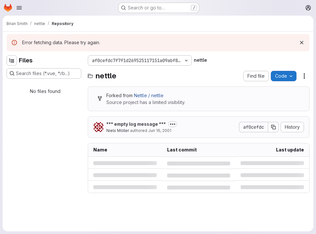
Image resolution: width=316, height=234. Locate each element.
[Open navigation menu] (19, 8)
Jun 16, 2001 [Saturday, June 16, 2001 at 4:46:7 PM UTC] (159, 130)
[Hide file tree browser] (12, 60)
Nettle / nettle (149, 95)
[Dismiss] (302, 42)
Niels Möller (117, 130)
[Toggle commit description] (172, 124)
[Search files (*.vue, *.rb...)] (44, 73)
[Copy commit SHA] (273, 127)
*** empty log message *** (136, 124)
